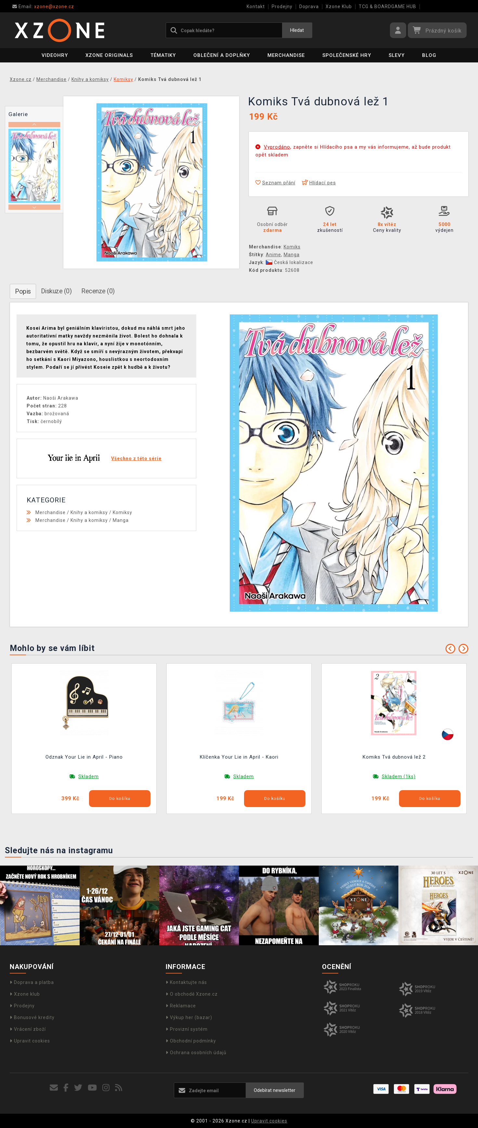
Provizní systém (187, 1029)
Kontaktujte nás (186, 982)
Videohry (55, 55)
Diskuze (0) (56, 291)
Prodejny (282, 6)
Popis (23, 291)
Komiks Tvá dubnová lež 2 (394, 757)
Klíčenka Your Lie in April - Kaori (239, 757)
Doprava (309, 6)
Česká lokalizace (289, 262)
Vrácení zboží (28, 1029)
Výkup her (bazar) (189, 1017)
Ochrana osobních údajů (196, 1052)
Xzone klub (25, 994)
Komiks (292, 246)
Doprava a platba (32, 982)
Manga (292, 254)
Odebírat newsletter (274, 1090)
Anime (273, 254)
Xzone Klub (339, 6)
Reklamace (181, 1005)
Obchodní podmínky (191, 1040)
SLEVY (397, 55)
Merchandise (286, 55)
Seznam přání (275, 183)
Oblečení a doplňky (221, 55)
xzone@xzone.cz (43, 6)
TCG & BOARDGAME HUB (387, 6)
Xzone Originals (109, 55)
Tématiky (163, 55)
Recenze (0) (98, 291)
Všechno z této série (136, 458)
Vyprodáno (277, 147)
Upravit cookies (30, 1040)
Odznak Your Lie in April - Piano (84, 757)
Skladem (88, 776)
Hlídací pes (319, 183)
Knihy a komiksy (89, 512)
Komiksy (122, 512)
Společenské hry (346, 55)
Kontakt (256, 6)
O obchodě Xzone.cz (192, 994)
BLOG (429, 55)
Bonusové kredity (32, 1017)
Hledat (297, 30)
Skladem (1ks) (399, 776)
